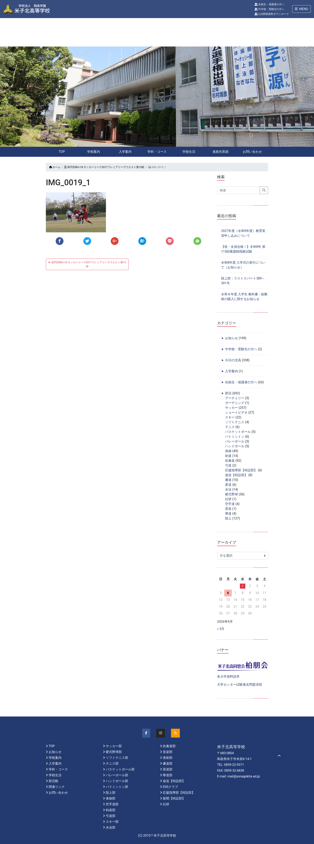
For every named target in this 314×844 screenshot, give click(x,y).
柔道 (228, 485)
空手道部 (112, 804)
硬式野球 (231, 494)
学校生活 (188, 152)
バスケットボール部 (120, 769)
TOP (62, 152)
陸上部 (110, 792)
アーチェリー (234, 398)
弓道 (228, 465)
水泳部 (110, 827)
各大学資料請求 (228, 676)
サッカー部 (114, 746)
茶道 (228, 509)
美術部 (167, 758)
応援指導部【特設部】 (241, 470)
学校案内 (93, 152)
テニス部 (112, 763)
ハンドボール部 (117, 781)
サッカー (231, 408)
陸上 (228, 518)
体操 (228, 451)
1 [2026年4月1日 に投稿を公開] (243, 586)
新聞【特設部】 (174, 798)
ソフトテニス (234, 422)
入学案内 (125, 152)
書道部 (167, 763)
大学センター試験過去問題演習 (239, 684)
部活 (228, 393)
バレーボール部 (117, 775)
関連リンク (57, 787)
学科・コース (157, 152)
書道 (228, 480)
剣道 (228, 456)
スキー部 (112, 822)
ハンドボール (234, 446)
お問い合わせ (252, 152)
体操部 (110, 798)
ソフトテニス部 (117, 758)
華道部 (167, 775)
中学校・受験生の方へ (269, 9)
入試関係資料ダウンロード (272, 13)
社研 (228, 499)
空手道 (230, 504)
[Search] (238, 190)
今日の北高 (233, 360)
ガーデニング (234, 403)
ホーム (54, 167)
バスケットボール (238, 432)
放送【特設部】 (236, 475)
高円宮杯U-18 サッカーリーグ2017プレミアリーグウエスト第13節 (104, 167)
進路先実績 (220, 152)
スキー (230, 417)
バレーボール (234, 441)
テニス (230, 427)
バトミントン (234, 436)
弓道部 (110, 816)
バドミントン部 (117, 787)
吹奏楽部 (169, 746)
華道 (228, 513)
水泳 (228, 489)
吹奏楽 (230, 460)
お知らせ (231, 338)
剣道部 (110, 810)
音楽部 (167, 752)
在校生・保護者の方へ (269, 4)
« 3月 (220, 629)
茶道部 (167, 769)
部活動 (53, 781)
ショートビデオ (236, 412)
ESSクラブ (170, 787)
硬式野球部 (114, 752)
